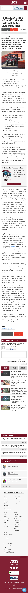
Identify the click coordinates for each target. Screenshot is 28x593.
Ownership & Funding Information (9, 551)
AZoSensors (17, 496)
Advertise (6, 542)
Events (15, 518)
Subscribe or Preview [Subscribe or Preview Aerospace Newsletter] (13, 466)
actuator (13, 246)
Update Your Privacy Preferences (14, 588)
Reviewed (23, 29)
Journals (6, 526)
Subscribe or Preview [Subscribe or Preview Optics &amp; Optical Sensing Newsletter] (13, 481)
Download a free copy (14, 184)
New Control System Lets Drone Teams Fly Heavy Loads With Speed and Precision (18, 408)
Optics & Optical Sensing (14, 479)
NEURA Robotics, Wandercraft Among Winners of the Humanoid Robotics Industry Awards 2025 (19, 374)
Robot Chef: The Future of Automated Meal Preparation (13, 439)
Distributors (17, 522)
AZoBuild (6, 504)
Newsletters (7, 538)
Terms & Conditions (8, 544)
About (5, 512)
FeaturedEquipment (22, 368)
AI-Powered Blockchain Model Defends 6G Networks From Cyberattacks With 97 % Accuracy (18, 399)
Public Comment (22, 360)
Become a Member (8, 534)
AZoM (5, 496)
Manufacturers (18, 520)
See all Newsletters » (7, 486)
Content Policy (7, 549)
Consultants (17, 524)
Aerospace (10, 465)
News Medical (17, 502)
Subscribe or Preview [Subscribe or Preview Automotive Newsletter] (13, 473)
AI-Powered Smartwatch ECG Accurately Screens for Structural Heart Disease (18, 383)
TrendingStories (5, 368)
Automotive (11, 472)
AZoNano (6, 498)
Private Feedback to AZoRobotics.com (17, 361)
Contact (5, 540)
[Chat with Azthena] (24, 590)
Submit (24, 364)
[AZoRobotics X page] (17, 568)
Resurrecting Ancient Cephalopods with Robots (14, 453)
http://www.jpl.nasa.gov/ (8, 328)
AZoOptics (6, 502)
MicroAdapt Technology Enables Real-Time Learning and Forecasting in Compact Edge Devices (19, 391)
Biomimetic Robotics (16, 14)
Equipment (6, 518)
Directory (6, 522)
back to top (23, 556)
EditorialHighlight (14, 368)
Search (5, 536)
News (8, 14)
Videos (15, 512)
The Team (16, 530)
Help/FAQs (16, 526)
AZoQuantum (17, 498)
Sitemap (16, 528)
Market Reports (18, 516)
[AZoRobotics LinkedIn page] (11, 568)
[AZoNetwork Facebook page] (14, 568)
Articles (5, 516)
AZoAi (15, 500)
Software (16, 514)
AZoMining (6, 506)
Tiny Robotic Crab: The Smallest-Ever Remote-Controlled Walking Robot (13, 446)
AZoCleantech (7, 500)
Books (5, 524)
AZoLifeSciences (18, 504)
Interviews (6, 520)
